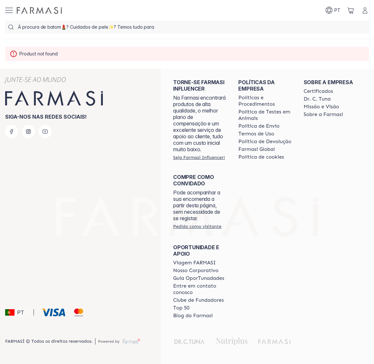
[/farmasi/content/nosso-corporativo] (196, 270)
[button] (18, 312)
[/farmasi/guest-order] (197, 226)
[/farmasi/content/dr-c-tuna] (317, 99)
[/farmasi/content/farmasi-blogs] (193, 315)
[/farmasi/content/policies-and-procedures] (265, 100)
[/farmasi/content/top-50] (181, 308)
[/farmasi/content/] (261, 157)
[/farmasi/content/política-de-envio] (256, 134)
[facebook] (11, 131)
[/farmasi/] (39, 10)
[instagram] (28, 131)
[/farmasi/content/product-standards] (318, 91)
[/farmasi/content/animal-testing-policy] (265, 115)
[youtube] (45, 131)
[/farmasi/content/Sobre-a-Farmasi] (323, 114)
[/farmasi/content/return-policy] (264, 141)
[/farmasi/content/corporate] (256, 149)
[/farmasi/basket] (351, 10)
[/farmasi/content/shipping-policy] (259, 126)
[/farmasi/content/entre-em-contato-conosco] (200, 289)
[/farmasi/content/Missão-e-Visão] (321, 106)
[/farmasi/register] (199, 157)
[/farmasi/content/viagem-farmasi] (194, 263)
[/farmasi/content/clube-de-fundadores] (198, 300)
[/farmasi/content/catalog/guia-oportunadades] (198, 278)
